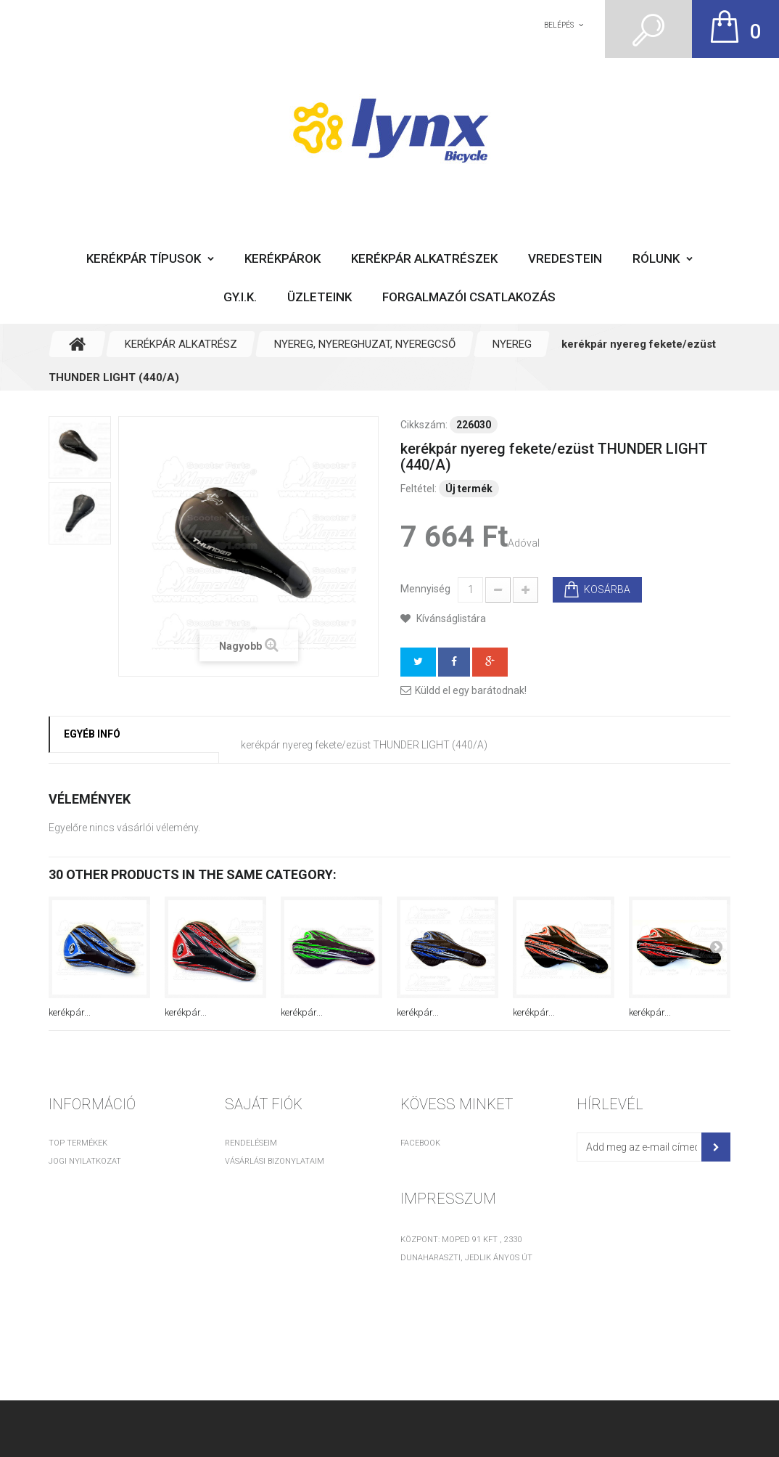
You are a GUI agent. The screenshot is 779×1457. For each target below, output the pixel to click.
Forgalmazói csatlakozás (469, 297)
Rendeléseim (251, 1143)
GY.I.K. (240, 297)
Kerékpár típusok (143, 258)
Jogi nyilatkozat (85, 1161)
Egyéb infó (92, 734)
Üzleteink (319, 297)
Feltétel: (418, 488)
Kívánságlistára (450, 618)
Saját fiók (263, 1104)
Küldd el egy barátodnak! (471, 690)
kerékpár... (70, 1012)
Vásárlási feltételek (92, 1179)
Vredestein (565, 258)
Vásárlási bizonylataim (274, 1161)
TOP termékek (78, 1143)
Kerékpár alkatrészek (424, 258)
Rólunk (656, 258)
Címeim (239, 1179)
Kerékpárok (282, 258)
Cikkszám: (424, 424)
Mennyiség (425, 589)
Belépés (559, 25)
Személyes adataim (265, 1197)
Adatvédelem (76, 1215)
